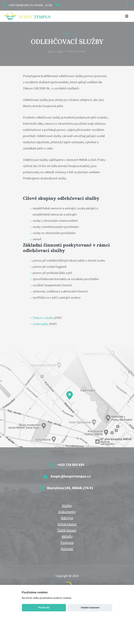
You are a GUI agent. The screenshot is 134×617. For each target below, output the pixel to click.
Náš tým (67, 518)
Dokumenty (67, 511)
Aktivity (67, 536)
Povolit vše (43, 607)
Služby (60, 51)
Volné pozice (67, 524)
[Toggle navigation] (126, 16)
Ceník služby (41, 324)
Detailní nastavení (90, 607)
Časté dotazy (67, 530)
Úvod (50, 51)
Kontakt (67, 548)
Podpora (67, 542)
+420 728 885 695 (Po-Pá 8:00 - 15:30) (28, 5)
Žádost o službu (43, 318)
